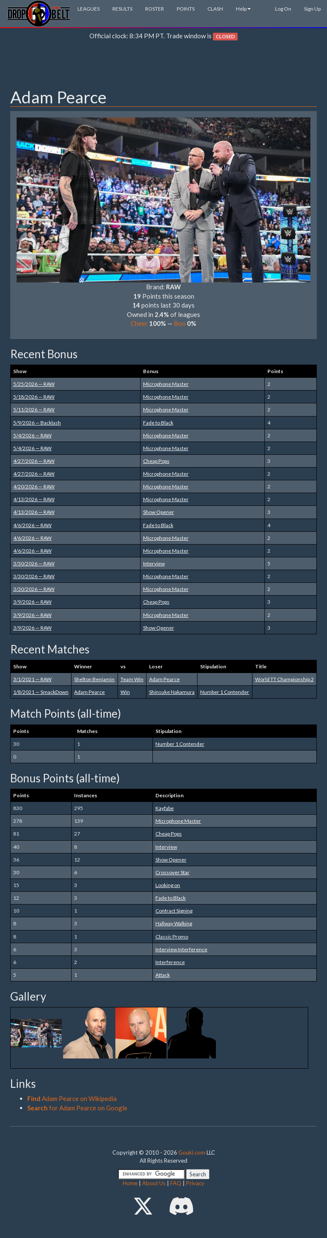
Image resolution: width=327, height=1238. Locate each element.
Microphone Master (166, 384)
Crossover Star (172, 872)
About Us (154, 1183)
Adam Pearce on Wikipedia (72, 1098)
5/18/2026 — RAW (33, 397)
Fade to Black (158, 422)
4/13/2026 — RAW (33, 499)
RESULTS (122, 9)
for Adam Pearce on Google (77, 1108)
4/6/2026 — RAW (32, 525)
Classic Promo (171, 936)
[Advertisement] (163, 66)
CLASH (215, 9)
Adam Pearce (164, 679)
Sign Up (312, 9)
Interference (170, 962)
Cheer (139, 323)
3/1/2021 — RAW (32, 679)
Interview (154, 563)
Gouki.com (191, 1152)
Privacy (195, 1183)
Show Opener (158, 512)
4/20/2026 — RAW (33, 486)
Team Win (131, 679)
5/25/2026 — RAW (33, 384)
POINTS (186, 9)
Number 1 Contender (224, 692)
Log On (283, 9)
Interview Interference (181, 949)
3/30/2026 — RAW (33, 563)
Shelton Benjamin (94, 679)
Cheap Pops (156, 461)
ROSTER (154, 9)
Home (130, 1183)
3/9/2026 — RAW (32, 602)
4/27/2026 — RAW (33, 461)
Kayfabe (164, 808)
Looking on (167, 885)
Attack (162, 975)
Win (125, 692)
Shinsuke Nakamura (172, 692)
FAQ (175, 1183)
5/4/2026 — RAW (32, 435)
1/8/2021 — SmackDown (41, 692)
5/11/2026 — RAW (33, 409)
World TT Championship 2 (284, 679)
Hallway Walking (173, 923)
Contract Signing (173, 910)
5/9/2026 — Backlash (37, 422)
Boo (180, 323)
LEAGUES (88, 9)
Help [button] (243, 9)
